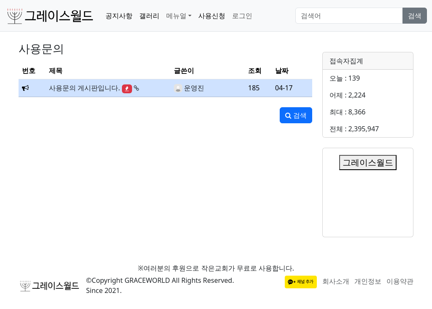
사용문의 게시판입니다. (84, 87)
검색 (414, 15)
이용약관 (399, 281)
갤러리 (149, 15)
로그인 (242, 15)
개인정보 (367, 281)
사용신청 (211, 15)
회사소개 (335, 281)
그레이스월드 (368, 162)
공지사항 (118, 15)
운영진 (194, 87)
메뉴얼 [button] (176, 15)
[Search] (349, 16)
